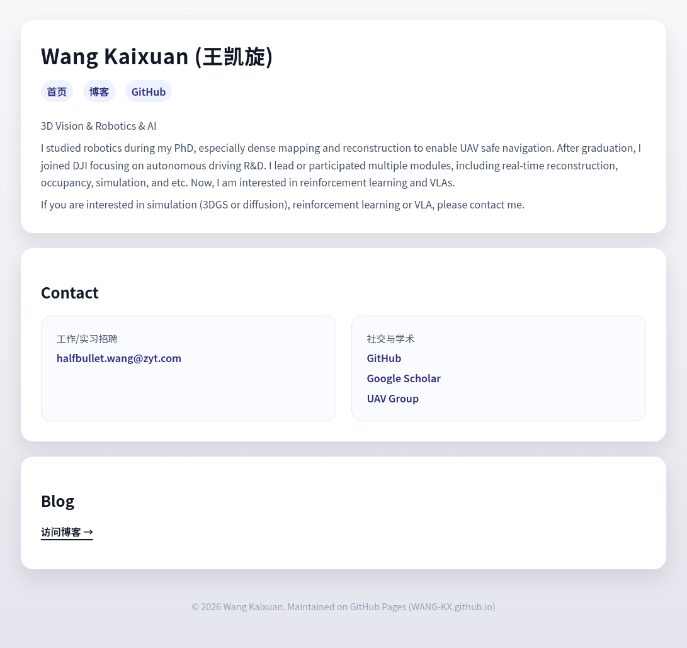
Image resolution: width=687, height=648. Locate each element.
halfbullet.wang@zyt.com (119, 357)
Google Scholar (404, 377)
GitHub (149, 91)
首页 (57, 91)
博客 (99, 91)
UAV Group (393, 398)
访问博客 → (67, 531)
